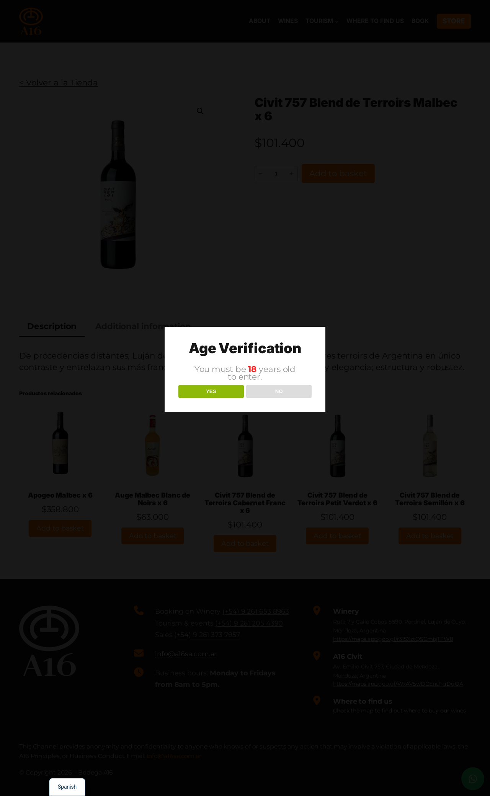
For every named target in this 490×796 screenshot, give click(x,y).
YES (211, 391)
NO (279, 391)
